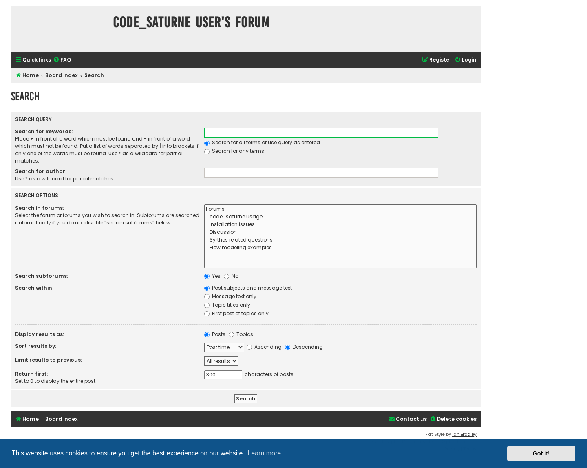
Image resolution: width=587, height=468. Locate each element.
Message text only (230, 296)
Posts (214, 334)
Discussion (340, 232)
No (231, 275)
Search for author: (40, 171)
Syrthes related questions (340, 240)
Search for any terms (234, 150)
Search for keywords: (44, 131)
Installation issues (340, 225)
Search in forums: (39, 207)
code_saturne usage (340, 217)
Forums (340, 209)
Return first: (31, 373)
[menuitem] (62, 60)
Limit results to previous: (48, 359)
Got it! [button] (541, 453)
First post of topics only (236, 313)
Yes (212, 275)
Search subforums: (41, 275)
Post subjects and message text (248, 287)
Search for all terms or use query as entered (262, 142)
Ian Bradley (464, 434)
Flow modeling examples (340, 248)
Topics (241, 334)
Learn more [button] (264, 453)
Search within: (34, 287)
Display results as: (39, 334)
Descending (304, 346)
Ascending (264, 346)
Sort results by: (35, 346)
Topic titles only (227, 304)
